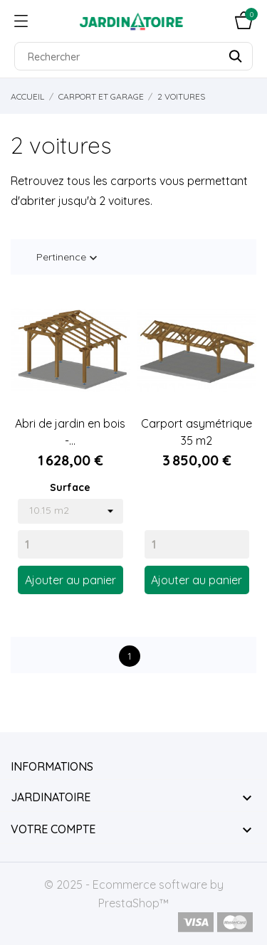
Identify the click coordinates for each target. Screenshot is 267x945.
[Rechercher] (133, 56)
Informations (52, 766)
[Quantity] (70, 544)
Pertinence (68, 257)
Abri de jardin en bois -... (70, 432)
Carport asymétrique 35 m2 (196, 432)
